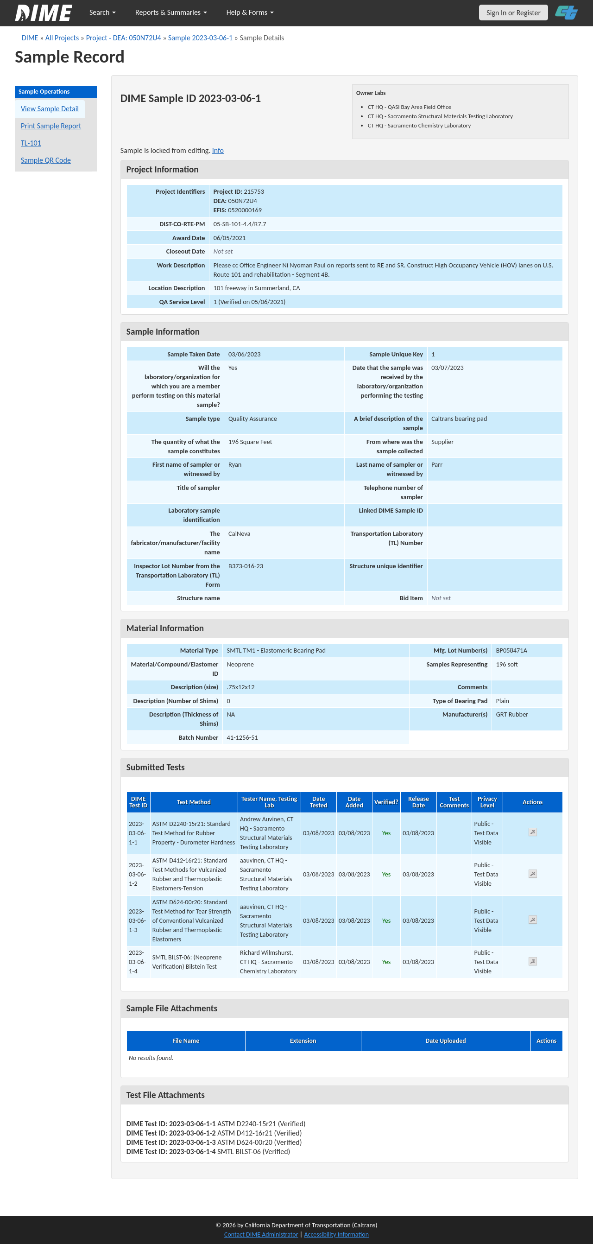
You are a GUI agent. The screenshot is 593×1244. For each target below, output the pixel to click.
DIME (30, 37)
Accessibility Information (336, 1234)
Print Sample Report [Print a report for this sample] (51, 125)
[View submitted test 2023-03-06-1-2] (533, 875)
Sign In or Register (513, 12)
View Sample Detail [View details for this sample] (50, 108)
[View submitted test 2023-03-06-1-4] (533, 963)
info (218, 150)
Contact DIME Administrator (261, 1234)
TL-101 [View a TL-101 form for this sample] (31, 143)
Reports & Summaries (171, 12)
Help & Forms (250, 12)
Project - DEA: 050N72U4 (123, 37)
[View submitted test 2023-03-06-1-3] (533, 921)
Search (102, 12)
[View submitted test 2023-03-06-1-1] (533, 834)
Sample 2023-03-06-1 (200, 37)
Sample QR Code (46, 160)
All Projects (62, 37)
